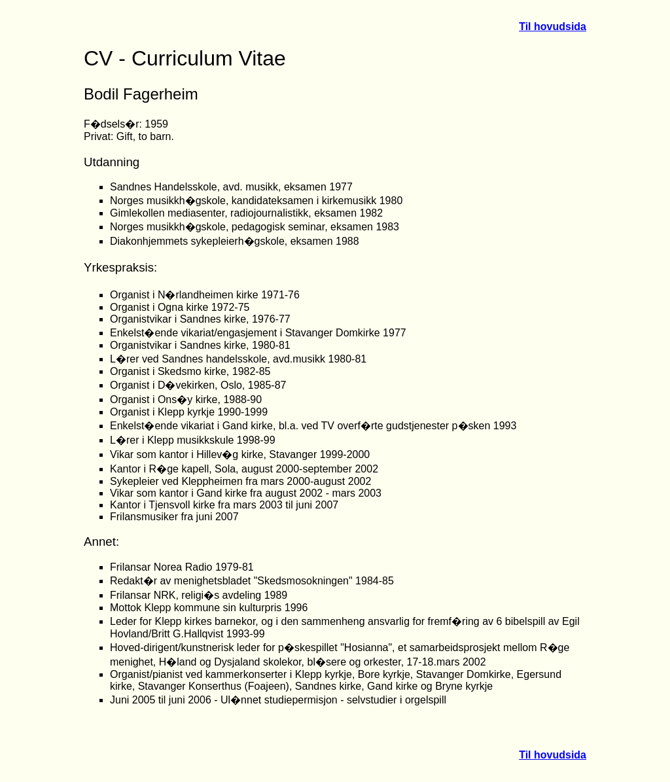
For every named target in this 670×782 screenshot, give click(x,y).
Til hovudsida (552, 26)
